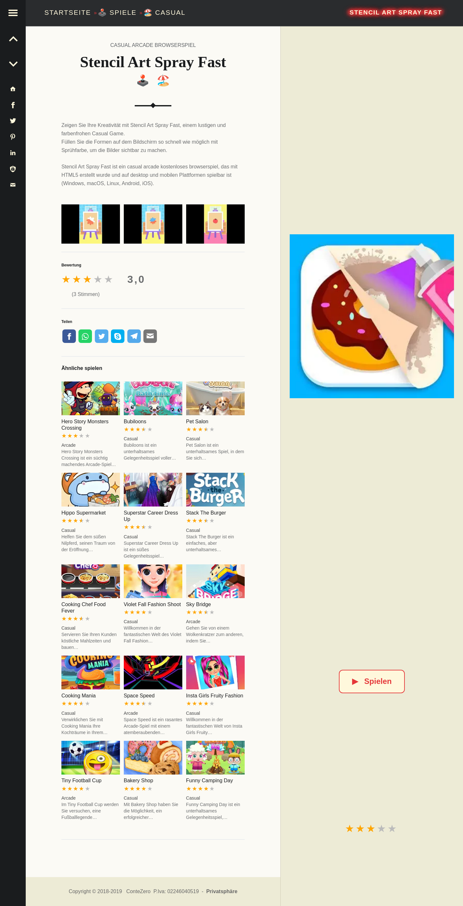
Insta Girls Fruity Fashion (214, 695)
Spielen (372, 681)
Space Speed (139, 695)
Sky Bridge (198, 604)
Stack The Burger (206, 513)
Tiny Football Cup (81, 780)
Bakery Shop (138, 780)
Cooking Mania (78, 695)
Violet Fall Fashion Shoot (152, 604)
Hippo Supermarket (83, 513)
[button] (13, 13)
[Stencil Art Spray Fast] (372, 316)
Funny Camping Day (209, 780)
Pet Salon (197, 421)
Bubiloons (135, 421)
